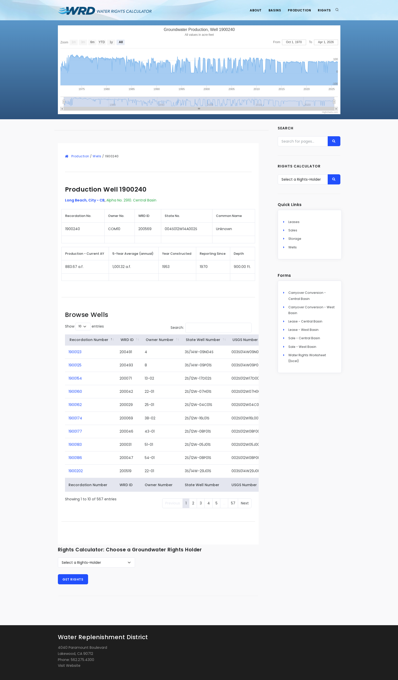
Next (245, 503)
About (253, 10)
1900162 (75, 404)
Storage (294, 239)
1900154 (75, 378)
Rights (324, 10)
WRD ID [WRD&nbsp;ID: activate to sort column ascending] (127, 339)
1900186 (75, 457)
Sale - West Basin (302, 347)
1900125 (75, 365)
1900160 (75, 391)
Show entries (84, 326)
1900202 (76, 470)
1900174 (75, 418)
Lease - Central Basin (305, 322)
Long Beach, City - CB (85, 200)
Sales (292, 231)
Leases (294, 222)
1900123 (75, 351)
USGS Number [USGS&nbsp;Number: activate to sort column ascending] (245, 339)
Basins (273, 10)
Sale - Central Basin (304, 338)
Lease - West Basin (303, 330)
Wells (97, 156)
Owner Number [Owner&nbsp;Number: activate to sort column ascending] (160, 339)
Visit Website (69, 665)
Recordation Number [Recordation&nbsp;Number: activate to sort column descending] (89, 339)
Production (298, 10)
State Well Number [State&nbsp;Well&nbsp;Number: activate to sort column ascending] (203, 339)
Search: (211, 328)
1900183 (75, 444)
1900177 (75, 431)
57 (233, 503)
